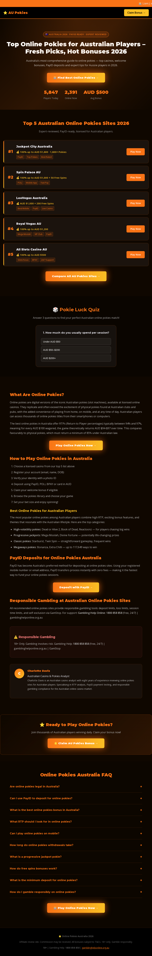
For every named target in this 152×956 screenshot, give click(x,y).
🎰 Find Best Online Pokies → (76, 77)
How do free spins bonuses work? (33, 868)
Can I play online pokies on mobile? (34, 833)
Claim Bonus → (136, 12)
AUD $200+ (49, 358)
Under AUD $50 (51, 341)
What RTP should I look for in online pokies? (41, 821)
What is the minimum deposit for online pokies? (43, 880)
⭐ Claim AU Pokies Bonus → (76, 743)
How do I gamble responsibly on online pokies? (43, 892)
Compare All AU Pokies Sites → (76, 276)
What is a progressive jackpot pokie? (35, 856)
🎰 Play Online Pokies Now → (76, 908)
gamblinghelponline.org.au (95, 947)
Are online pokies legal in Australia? (35, 786)
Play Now (135, 151)
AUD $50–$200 (51, 349)
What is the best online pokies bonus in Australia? (44, 810)
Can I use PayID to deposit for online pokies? (41, 798)
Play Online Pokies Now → (76, 445)
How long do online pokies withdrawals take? (41, 845)
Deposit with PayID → (76, 587)
